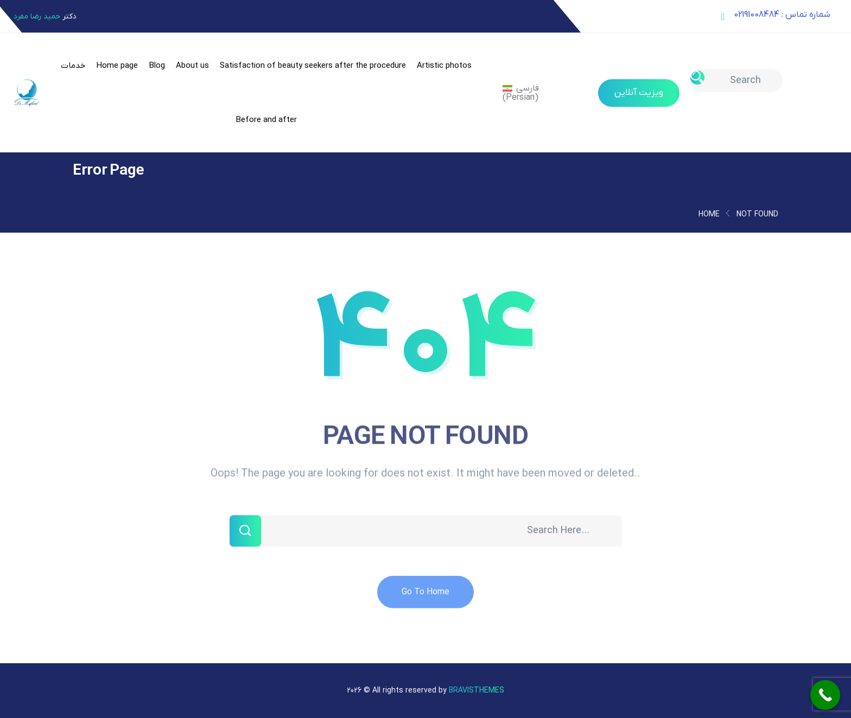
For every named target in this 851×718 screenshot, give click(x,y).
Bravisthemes (476, 690)
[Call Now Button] (825, 695)
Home (709, 214)
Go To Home (425, 599)
